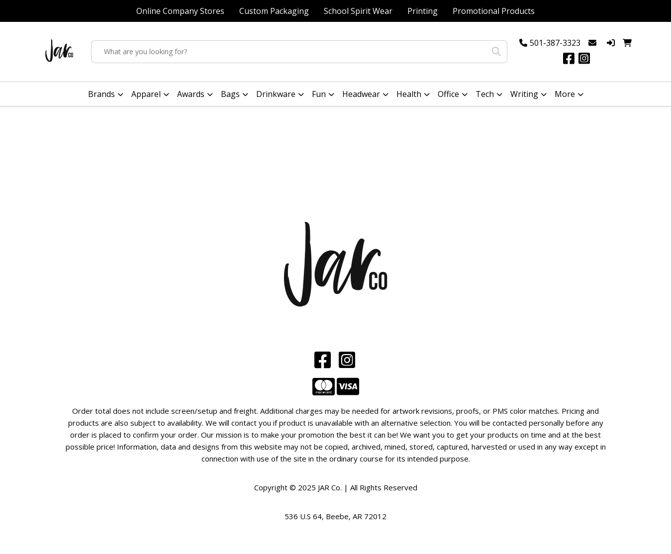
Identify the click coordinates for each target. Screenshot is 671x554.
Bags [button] (230, 94)
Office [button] (448, 94)
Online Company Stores (180, 10)
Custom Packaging (274, 10)
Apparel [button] (146, 94)
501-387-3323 (555, 42)
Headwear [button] (361, 94)
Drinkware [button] (275, 94)
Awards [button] (190, 94)
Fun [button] (319, 94)
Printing (422, 10)
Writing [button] (524, 94)
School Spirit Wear (358, 10)
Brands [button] (101, 94)
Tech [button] (485, 94)
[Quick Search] (288, 51)
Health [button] (408, 94)
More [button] (565, 94)
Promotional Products (494, 10)
